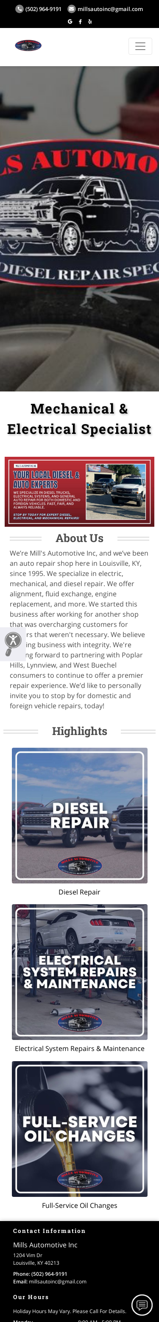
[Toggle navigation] (140, 46)
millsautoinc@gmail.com (105, 9)
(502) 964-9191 (38, 9)
